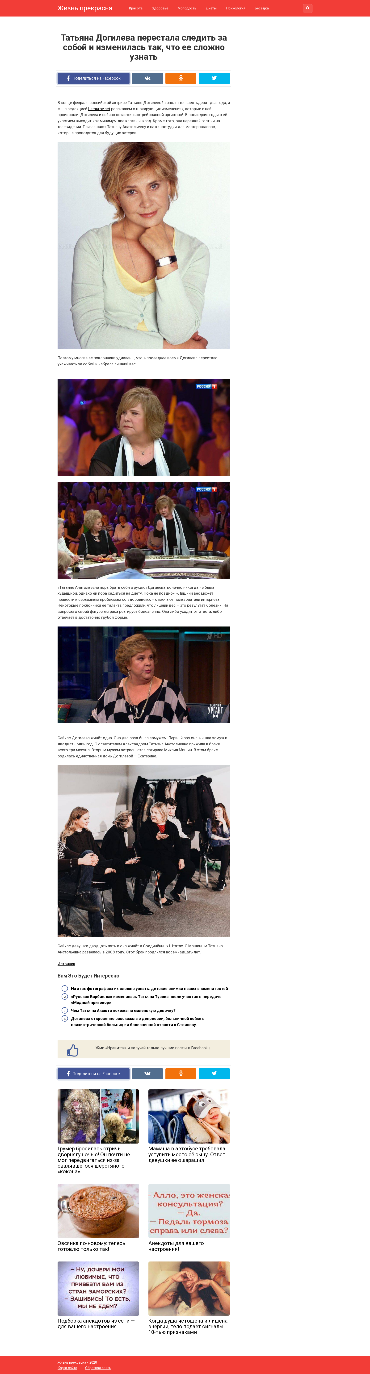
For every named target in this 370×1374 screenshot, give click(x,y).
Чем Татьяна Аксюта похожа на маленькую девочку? (123, 1010)
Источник (66, 963)
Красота (136, 8)
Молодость (187, 8)
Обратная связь (98, 1368)
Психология (235, 8)
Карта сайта (67, 1368)
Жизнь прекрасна (85, 8)
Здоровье (160, 8)
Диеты (211, 8)
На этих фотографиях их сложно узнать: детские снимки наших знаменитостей (149, 988)
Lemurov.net (99, 108)
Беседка (262, 8)
